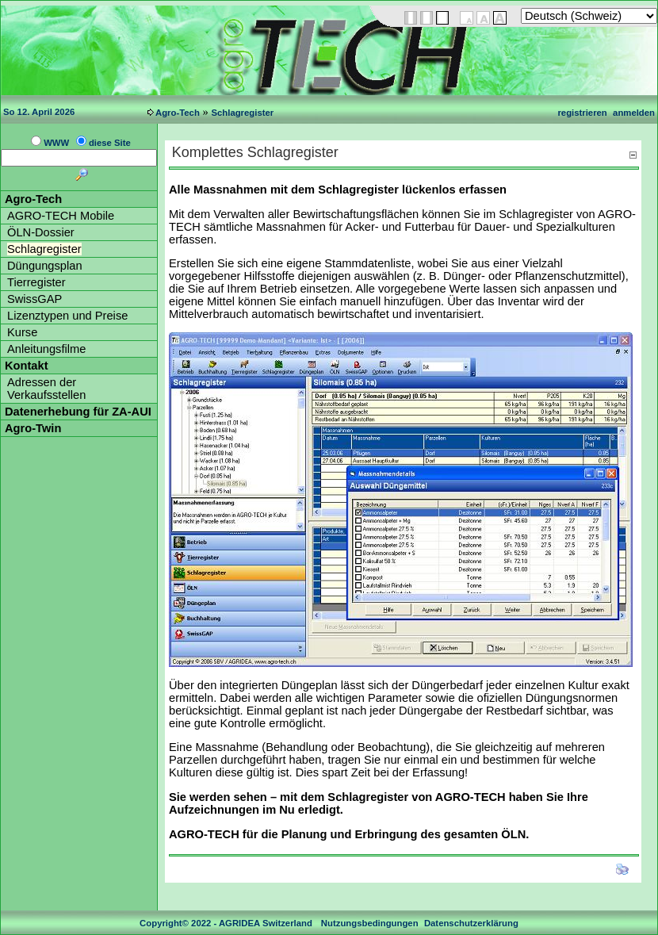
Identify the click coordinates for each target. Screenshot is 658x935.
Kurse (22, 332)
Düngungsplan (44, 265)
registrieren (581, 112)
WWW (56, 143)
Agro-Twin (33, 428)
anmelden (634, 112)
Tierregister (36, 282)
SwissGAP (34, 299)
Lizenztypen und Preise (67, 315)
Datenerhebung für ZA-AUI (78, 411)
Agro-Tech (177, 112)
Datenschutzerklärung (471, 923)
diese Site (110, 143)
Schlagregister (242, 112)
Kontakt (26, 365)
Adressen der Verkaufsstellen (46, 388)
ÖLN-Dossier (41, 232)
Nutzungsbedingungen (370, 923)
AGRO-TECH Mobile (60, 215)
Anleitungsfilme (46, 349)
